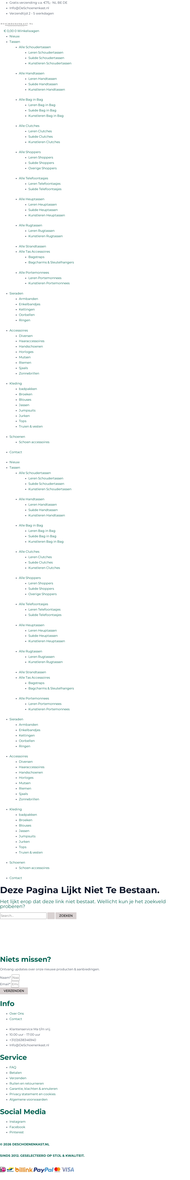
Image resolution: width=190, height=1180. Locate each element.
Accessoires (18, 330)
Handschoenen (31, 346)
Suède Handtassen (43, 84)
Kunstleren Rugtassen (45, 236)
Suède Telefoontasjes (44, 189)
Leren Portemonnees (44, 278)
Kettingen (27, 309)
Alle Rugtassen (30, 225)
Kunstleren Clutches (44, 142)
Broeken (25, 394)
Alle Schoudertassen (35, 47)
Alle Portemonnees (34, 272)
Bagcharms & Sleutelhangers (51, 262)
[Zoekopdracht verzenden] (51, 915)
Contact (15, 452)
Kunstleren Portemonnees (49, 283)
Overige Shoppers (42, 168)
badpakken (28, 389)
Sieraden (16, 293)
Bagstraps (36, 257)
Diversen (26, 336)
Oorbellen (27, 315)
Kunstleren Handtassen (46, 89)
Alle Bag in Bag (31, 99)
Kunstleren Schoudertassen (49, 63)
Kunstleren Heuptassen (46, 215)
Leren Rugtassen (41, 231)
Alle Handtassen (31, 73)
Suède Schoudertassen (46, 58)
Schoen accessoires (34, 442)
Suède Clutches (40, 136)
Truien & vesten (31, 426)
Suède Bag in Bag (42, 110)
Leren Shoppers (40, 157)
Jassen (24, 405)
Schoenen (17, 436)
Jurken (24, 416)
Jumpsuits (27, 410)
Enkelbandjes (29, 304)
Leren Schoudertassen (45, 52)
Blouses (25, 399)
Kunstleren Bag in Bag (46, 116)
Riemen (25, 362)
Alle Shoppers (30, 152)
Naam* (6, 977)
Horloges (26, 352)
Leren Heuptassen (42, 204)
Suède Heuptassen (43, 210)
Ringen (24, 320)
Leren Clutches (40, 131)
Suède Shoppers (41, 163)
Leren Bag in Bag (41, 105)
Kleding (15, 383)
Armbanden (28, 299)
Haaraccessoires (31, 341)
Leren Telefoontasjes (44, 183)
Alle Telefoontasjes (33, 178)
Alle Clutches (29, 126)
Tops (22, 421)
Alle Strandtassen (32, 246)
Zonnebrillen (29, 373)
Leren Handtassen (42, 79)
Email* (5, 984)
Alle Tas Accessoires (34, 251)
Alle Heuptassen (31, 199)
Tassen (14, 42)
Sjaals (23, 368)
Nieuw (14, 36)
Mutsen (25, 357)
